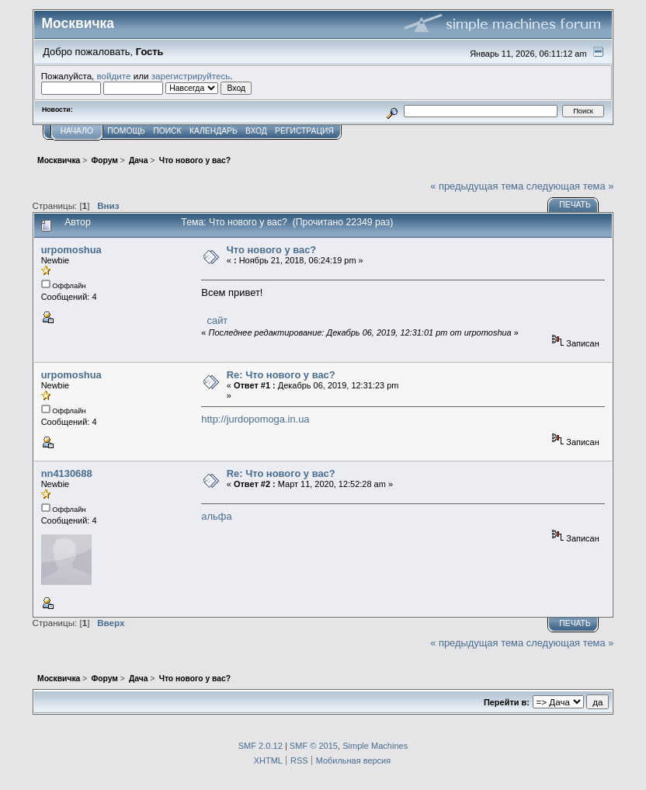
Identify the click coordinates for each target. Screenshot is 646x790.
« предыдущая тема (476, 186)
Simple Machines (375, 745)
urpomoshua (71, 250)
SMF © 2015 (314, 745)
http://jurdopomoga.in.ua (255, 419)
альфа (216, 516)
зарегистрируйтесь (191, 76)
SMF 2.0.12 (260, 745)
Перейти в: (507, 702)
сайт (215, 320)
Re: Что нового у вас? (281, 375)
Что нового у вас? (271, 250)
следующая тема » (570, 186)
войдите (114, 76)
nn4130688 (66, 473)
